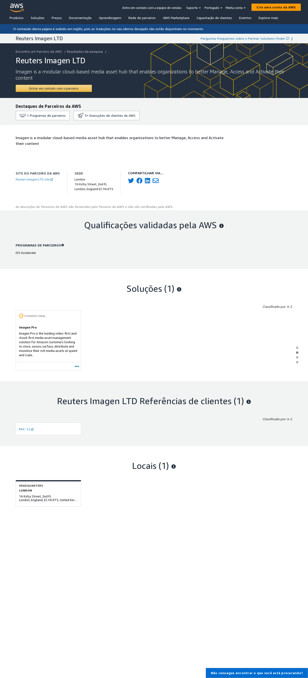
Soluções (38, 18)
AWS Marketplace (176, 18)
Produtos (17, 18)
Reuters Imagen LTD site (34, 179)
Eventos (245, 18)
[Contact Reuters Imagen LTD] (54, 88)
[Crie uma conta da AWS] (276, 7)
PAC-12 (26, 429)
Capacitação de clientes (214, 18)
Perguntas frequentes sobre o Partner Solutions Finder (245, 38)
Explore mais (268, 18)
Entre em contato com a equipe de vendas (151, 8)
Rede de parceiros (142, 18)
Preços (57, 18)
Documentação (80, 18)
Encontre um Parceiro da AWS (39, 51)
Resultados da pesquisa (85, 51)
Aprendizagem (110, 18)
